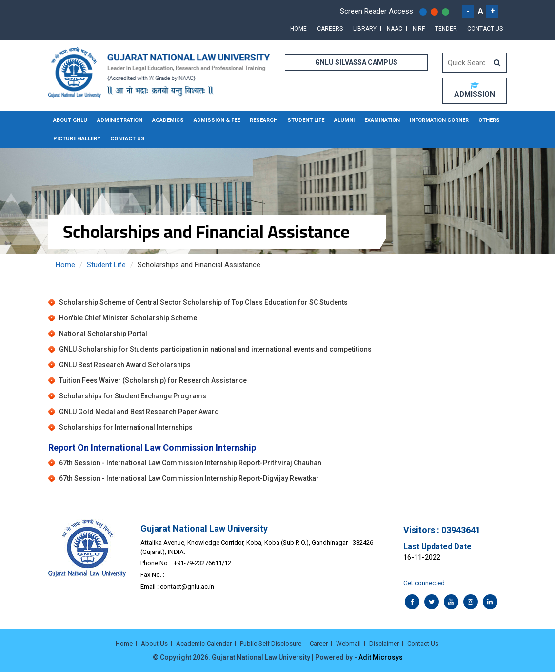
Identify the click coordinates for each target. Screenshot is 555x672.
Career (319, 643)
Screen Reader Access (376, 11)
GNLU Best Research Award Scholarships (125, 365)
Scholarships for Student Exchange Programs (132, 396)
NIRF (419, 28)
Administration (119, 120)
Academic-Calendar (204, 643)
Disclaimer (384, 643)
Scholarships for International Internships (126, 427)
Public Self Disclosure (270, 643)
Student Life (305, 120)
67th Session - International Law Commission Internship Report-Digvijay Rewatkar (189, 479)
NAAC (394, 28)
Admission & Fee (217, 120)
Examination (382, 120)
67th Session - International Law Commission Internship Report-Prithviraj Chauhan (190, 463)
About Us (154, 643)
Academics (168, 120)
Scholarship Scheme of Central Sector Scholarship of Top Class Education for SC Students (203, 302)
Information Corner (439, 120)
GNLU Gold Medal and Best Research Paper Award (139, 411)
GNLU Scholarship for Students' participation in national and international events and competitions (215, 349)
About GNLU (70, 120)
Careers (330, 28)
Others (489, 120)
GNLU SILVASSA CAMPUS (356, 62)
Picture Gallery (76, 139)
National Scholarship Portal (103, 333)
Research (264, 120)
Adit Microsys (380, 657)
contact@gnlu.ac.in (187, 586)
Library (365, 28)
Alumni (344, 120)
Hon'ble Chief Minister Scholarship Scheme (128, 318)
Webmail (348, 643)
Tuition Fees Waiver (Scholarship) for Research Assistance (153, 380)
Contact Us (485, 28)
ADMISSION (474, 90)
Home (298, 28)
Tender (446, 28)
